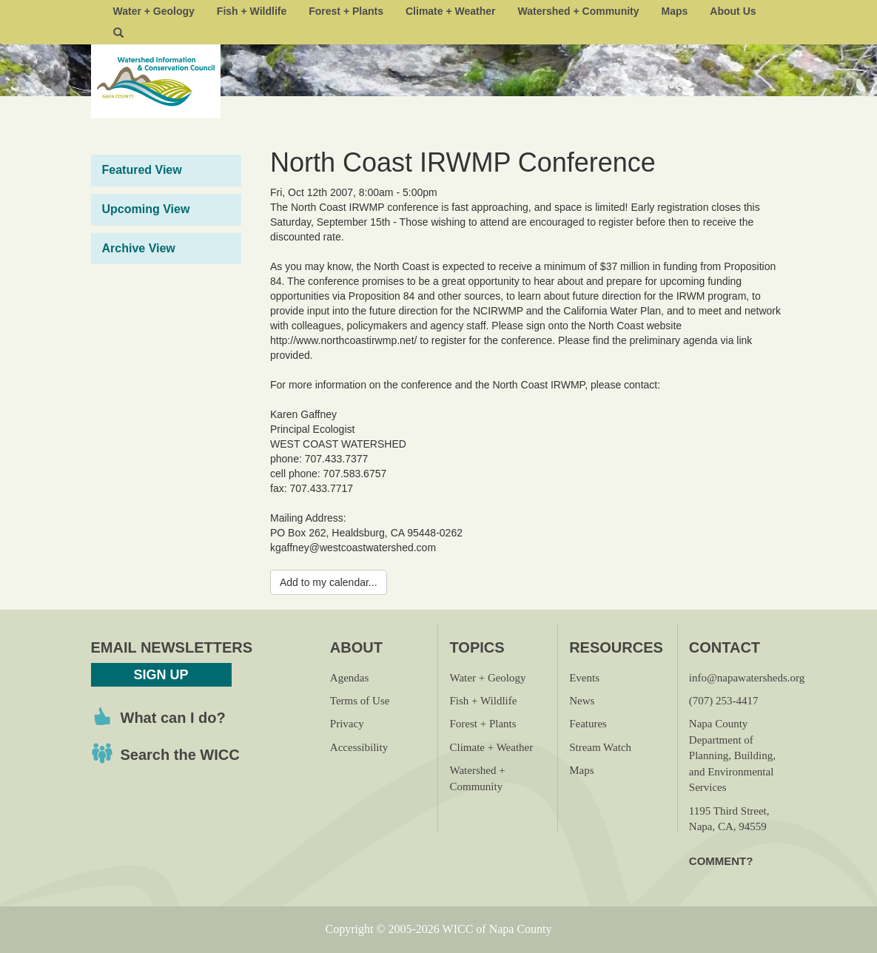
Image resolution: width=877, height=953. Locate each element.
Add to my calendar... (328, 582)
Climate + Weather (451, 11)
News (581, 701)
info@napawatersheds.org (746, 678)
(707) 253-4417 (724, 701)
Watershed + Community (578, 11)
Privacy (347, 724)
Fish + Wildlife (251, 11)
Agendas (349, 678)
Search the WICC (180, 755)
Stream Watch (600, 747)
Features (588, 724)
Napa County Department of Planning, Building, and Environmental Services (732, 755)
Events (584, 678)
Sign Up (160, 674)
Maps (675, 11)
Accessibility (359, 747)
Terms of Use (360, 701)
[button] (118, 33)
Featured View (142, 170)
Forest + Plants (346, 11)
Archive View (138, 248)
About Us (733, 11)
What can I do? (173, 718)
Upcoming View (146, 209)
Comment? (721, 861)
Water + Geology (154, 11)
